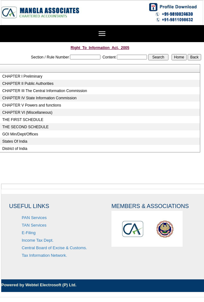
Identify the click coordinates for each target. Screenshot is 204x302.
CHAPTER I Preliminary (22, 76)
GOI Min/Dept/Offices (20, 134)
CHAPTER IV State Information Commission (39, 98)
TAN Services (34, 225)
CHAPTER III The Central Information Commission (44, 91)
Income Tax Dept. (38, 240)
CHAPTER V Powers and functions (31, 105)
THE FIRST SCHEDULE (22, 120)
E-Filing (29, 232)
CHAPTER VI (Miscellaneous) (27, 112)
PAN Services (34, 217)
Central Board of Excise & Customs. (54, 247)
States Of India (14, 141)
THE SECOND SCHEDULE (25, 127)
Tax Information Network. (44, 255)
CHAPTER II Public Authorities (28, 83)
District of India (14, 148)
